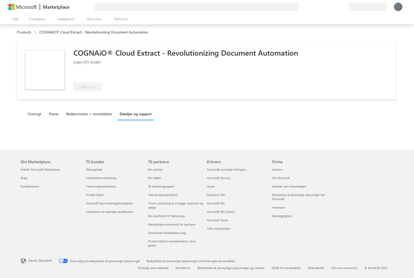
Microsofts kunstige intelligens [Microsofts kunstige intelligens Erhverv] (226, 169)
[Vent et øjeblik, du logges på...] (398, 7)
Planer (54, 113)
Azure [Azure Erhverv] (210, 186)
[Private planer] (344, 7)
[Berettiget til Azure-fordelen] (94, 74)
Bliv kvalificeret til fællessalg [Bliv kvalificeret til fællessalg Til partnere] (166, 216)
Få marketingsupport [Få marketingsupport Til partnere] (161, 186)
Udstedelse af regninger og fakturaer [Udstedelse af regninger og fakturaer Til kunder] (109, 212)
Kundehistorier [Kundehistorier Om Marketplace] (30, 186)
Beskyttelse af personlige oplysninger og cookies (231, 268)
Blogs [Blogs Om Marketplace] (24, 178)
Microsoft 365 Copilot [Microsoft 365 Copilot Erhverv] (221, 212)
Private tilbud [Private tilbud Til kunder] (94, 195)
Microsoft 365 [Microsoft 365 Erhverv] (216, 203)
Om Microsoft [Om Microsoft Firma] (281, 178)
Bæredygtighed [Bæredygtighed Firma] (281, 216)
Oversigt (34, 113)
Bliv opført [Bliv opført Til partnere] (154, 178)
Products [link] (24, 32)
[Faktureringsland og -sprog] (368, 7)
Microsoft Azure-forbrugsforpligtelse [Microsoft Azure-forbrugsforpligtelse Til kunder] (109, 203)
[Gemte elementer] (338, 7)
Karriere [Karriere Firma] (277, 169)
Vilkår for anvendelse (286, 268)
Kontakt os (183, 268)
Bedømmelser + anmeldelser (89, 113)
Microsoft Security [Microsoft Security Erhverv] (218, 178)
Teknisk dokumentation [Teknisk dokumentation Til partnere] (163, 195)
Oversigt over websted (153, 268)
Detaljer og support (136, 113)
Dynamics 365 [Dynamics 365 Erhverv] (216, 195)
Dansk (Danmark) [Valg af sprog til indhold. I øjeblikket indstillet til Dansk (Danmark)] (40, 260)
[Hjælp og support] (332, 7)
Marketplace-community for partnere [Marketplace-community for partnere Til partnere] (171, 224)
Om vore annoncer (344, 268)
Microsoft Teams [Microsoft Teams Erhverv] (217, 220)
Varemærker (316, 268)
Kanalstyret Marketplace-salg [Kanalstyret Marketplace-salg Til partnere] (167, 233)
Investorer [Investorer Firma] (278, 207)
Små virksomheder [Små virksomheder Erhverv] (218, 229)
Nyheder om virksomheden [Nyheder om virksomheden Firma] (289, 186)
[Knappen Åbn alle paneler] (14, 19)
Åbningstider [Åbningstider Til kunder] (94, 169)
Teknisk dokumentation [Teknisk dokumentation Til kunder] (101, 186)
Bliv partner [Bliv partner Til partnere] (155, 169)
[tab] (35, 113)
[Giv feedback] (325, 7)
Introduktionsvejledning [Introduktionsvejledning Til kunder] (101, 178)
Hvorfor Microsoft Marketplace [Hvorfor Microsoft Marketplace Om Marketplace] (40, 169)
